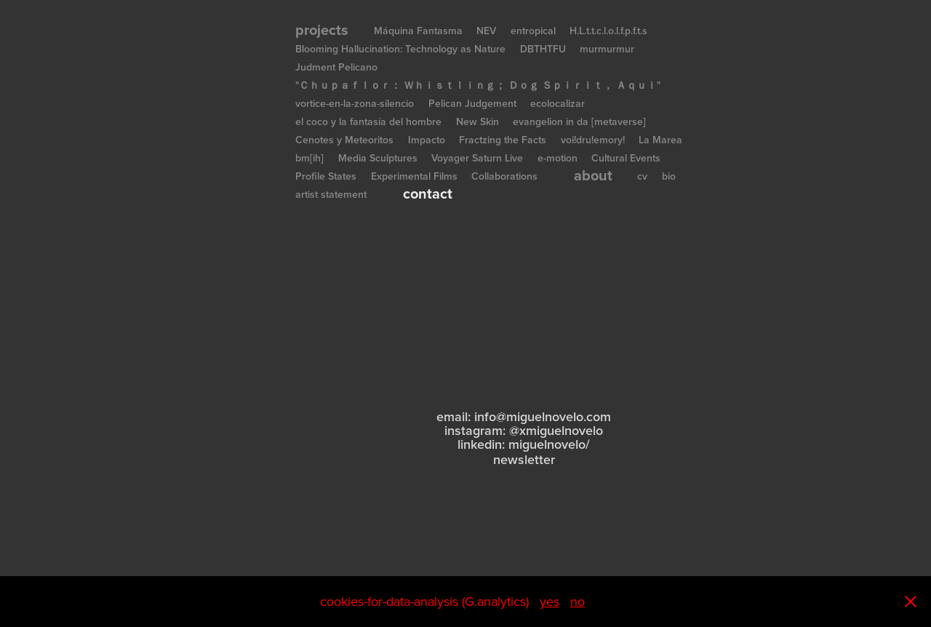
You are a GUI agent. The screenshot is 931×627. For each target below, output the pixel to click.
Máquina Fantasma (418, 30)
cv (642, 176)
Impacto (426, 139)
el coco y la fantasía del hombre (368, 121)
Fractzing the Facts (502, 139)
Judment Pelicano (336, 67)
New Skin (477, 121)
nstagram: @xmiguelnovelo (525, 430)
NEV (486, 30)
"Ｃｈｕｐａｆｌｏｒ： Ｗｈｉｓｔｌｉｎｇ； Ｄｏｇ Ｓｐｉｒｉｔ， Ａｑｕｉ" (477, 85)
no (577, 601)
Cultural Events (625, 158)
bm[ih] (309, 158)
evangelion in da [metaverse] (579, 121)
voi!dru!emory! (593, 139)
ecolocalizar (557, 103)
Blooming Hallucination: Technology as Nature (400, 48)
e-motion (558, 158)
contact (427, 193)
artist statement (331, 194)
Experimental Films (414, 176)
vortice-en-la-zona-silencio (354, 103)
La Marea (660, 139)
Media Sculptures (377, 158)
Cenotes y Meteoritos (344, 139)
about (593, 174)
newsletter (524, 459)
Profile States (325, 176)
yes (549, 601)
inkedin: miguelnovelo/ (525, 444)
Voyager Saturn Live (477, 158)
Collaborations (504, 176)
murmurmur (607, 48)
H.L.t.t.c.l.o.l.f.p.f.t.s (608, 30)
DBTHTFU (543, 48)
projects (321, 29)
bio (669, 176)
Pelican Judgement (472, 103)
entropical (533, 30)
